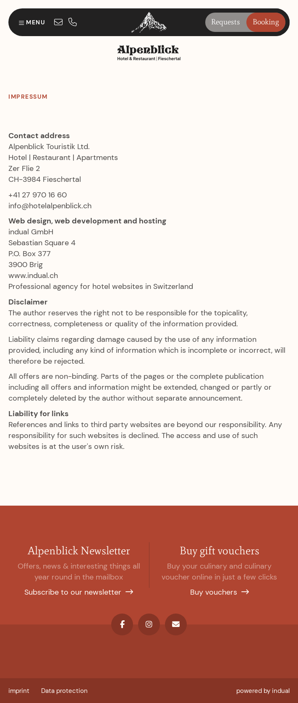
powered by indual (263, 691)
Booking (266, 21)
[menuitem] (18, 691)
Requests (225, 21)
